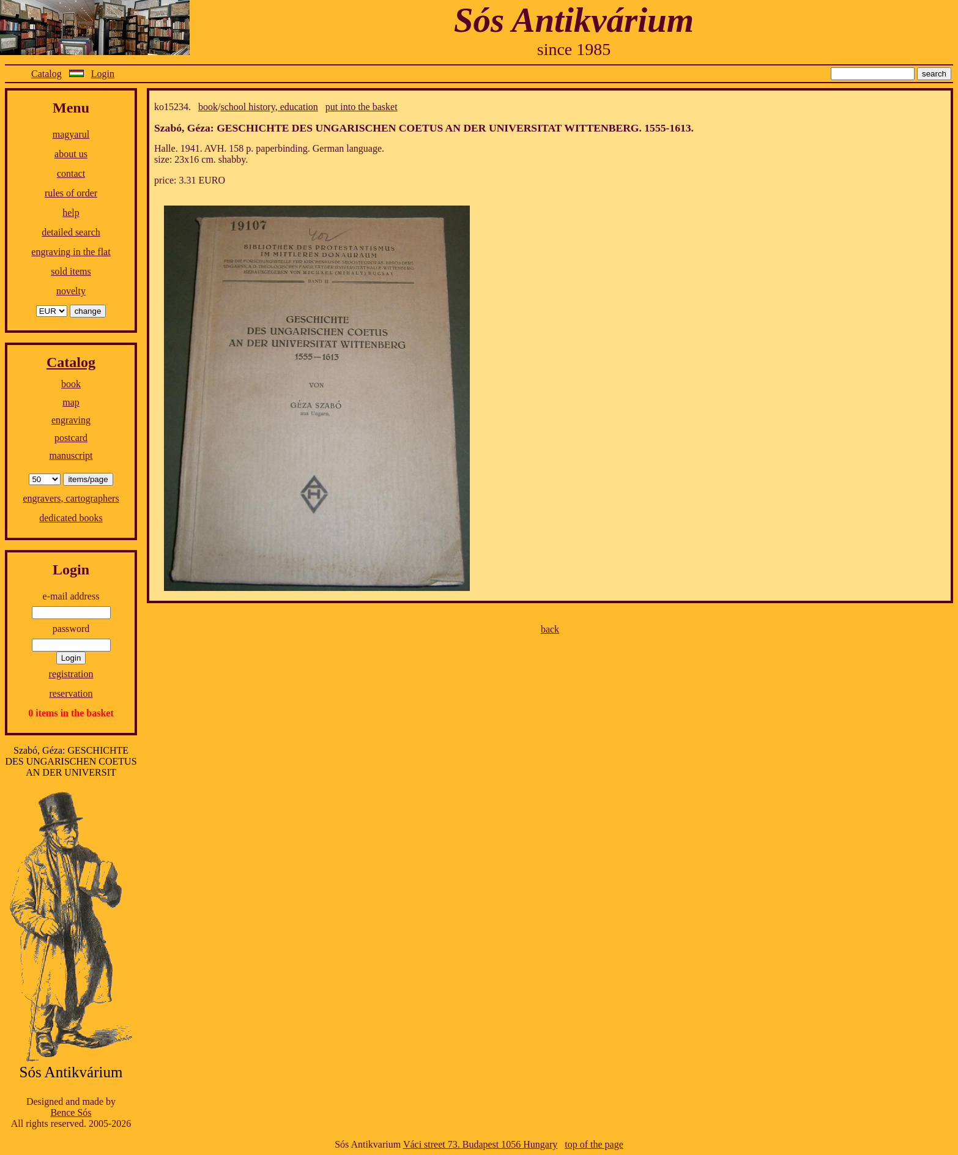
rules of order (71, 193)
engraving (71, 420)
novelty (71, 291)
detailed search (71, 232)
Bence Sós (70, 1112)
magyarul (71, 134)
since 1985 (574, 49)
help (71, 212)
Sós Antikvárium (574, 20)
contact (71, 173)
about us (70, 154)
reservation (70, 693)
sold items (71, 271)
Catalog (46, 74)
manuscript (70, 455)
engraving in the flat (70, 252)
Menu (71, 108)
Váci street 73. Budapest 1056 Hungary (480, 1144)
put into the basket (361, 107)
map (71, 402)
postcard (70, 438)
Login (102, 74)
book (71, 384)
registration (71, 674)
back (550, 629)
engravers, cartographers (71, 498)
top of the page (594, 1144)
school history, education (268, 107)
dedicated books (71, 518)
